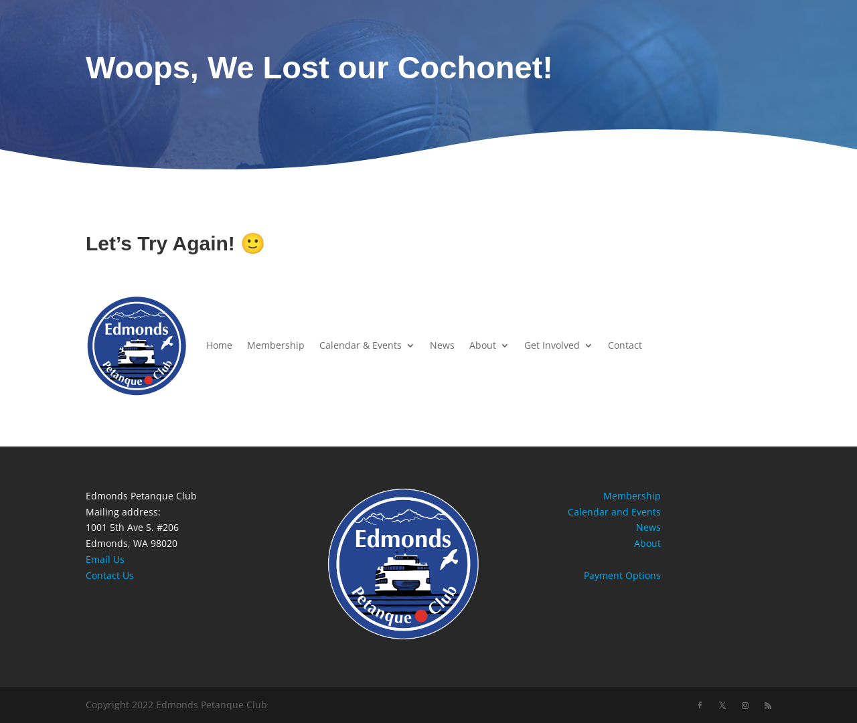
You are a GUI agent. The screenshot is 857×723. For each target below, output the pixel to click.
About (482, 345)
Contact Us (110, 575)
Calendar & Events (360, 345)
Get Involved (552, 345)
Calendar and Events (614, 511)
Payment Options (622, 575)
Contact (625, 345)
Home (219, 345)
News (442, 345)
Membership (276, 345)
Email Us (105, 559)
